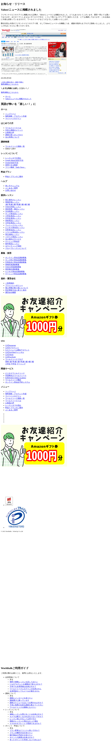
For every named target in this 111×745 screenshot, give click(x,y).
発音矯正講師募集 (12, 269)
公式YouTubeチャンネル (14, 352)
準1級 (10, 204)
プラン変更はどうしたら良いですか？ (25, 730)
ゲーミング (21, 364)
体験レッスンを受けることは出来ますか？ (26, 714)
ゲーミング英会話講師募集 (15, 274)
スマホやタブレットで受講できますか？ (25, 723)
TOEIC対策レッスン (13, 207)
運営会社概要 (10, 292)
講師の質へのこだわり (14, 135)
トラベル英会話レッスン (15, 232)
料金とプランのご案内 (14, 176)
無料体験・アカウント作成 (15, 116)
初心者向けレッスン (13, 200)
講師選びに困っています (19, 700)
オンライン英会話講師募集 (15, 258)
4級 (25, 204)
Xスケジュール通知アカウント (17, 350)
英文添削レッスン (12, 234)
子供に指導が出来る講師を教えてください (26, 705)
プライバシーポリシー (14, 285)
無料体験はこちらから (9, 92)
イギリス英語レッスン (14, 237)
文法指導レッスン (12, 211)
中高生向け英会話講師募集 (15, 262)
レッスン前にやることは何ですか (23, 719)
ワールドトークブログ (14, 359)
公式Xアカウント (12, 348)
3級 (22, 204)
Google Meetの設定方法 (14, 160)
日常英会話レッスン (13, 230)
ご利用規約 (9, 283)
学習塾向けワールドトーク (15, 376)
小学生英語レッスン (13, 216)
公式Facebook (10, 357)
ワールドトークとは (13, 128)
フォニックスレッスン (14, 225)
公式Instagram (10, 345)
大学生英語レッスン (13, 223)
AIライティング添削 (13, 246)
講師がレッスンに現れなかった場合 (24, 721)
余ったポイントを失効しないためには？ (25, 740)
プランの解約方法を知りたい (21, 733)
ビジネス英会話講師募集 (15, 271)
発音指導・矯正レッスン (15, 209)
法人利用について (12, 137)
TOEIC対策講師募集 (13, 267)
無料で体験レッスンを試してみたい (24, 682)
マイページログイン (13, 118)
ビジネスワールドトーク (15, 373)
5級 (28, 204)
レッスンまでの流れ (13, 158)
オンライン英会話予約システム (17, 382)
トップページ (10, 114)
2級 (14, 204)
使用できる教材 (11, 165)
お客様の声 (9, 132)
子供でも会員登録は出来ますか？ (23, 686)
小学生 (8, 364)
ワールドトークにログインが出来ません (25, 689)
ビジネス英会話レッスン (15, 227)
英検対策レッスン (12, 202)
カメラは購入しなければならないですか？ (26, 716)
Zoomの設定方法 (11, 163)
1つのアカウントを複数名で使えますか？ (26, 684)
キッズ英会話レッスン (14, 214)
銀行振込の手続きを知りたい (21, 735)
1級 (6, 204)
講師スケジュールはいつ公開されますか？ (26, 703)
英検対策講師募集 (12, 264)
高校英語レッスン (12, 221)
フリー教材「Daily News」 (15, 167)
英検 (7, 362)
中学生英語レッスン (13, 218)
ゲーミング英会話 (12, 241)
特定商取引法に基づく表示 (15, 290)
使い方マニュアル (12, 186)
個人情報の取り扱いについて (16, 288)
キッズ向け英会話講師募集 (15, 260)
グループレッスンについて (15, 248)
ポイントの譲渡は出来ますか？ (22, 737)
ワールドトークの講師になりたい (23, 707)
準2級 (18, 204)
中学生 (13, 364)
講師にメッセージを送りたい (21, 698)
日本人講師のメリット (14, 130)
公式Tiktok (9, 355)
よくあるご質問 (11, 188)
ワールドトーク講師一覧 (15, 146)
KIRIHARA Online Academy (15, 378)
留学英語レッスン (12, 244)
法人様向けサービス (13, 239)
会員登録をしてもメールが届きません (25, 691)
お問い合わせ (10, 190)
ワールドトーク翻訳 (13, 380)
